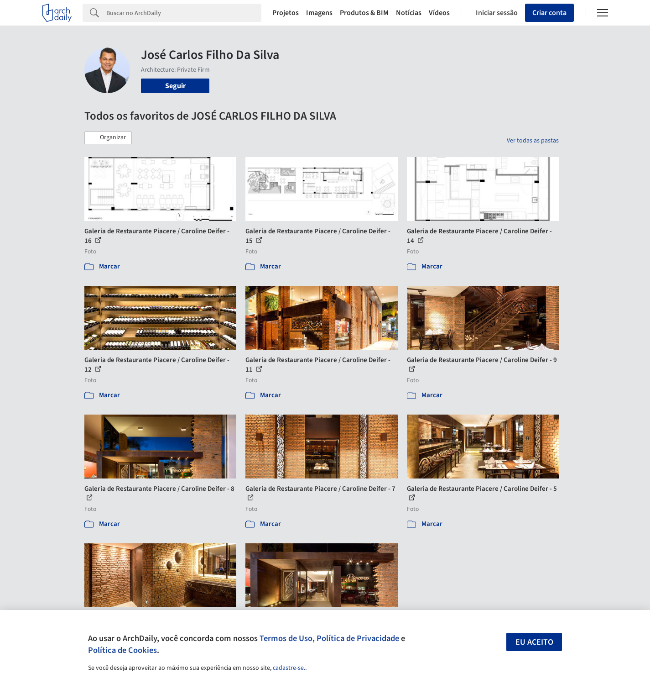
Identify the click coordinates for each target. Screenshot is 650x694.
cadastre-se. (289, 668)
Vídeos (439, 12)
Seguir (175, 86)
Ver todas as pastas (533, 140)
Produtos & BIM (364, 12)
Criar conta (549, 13)
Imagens (319, 12)
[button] (108, 137)
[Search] (184, 13)
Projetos (285, 12)
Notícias (408, 12)
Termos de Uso (286, 638)
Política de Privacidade (358, 638)
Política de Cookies (122, 650)
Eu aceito (534, 642)
